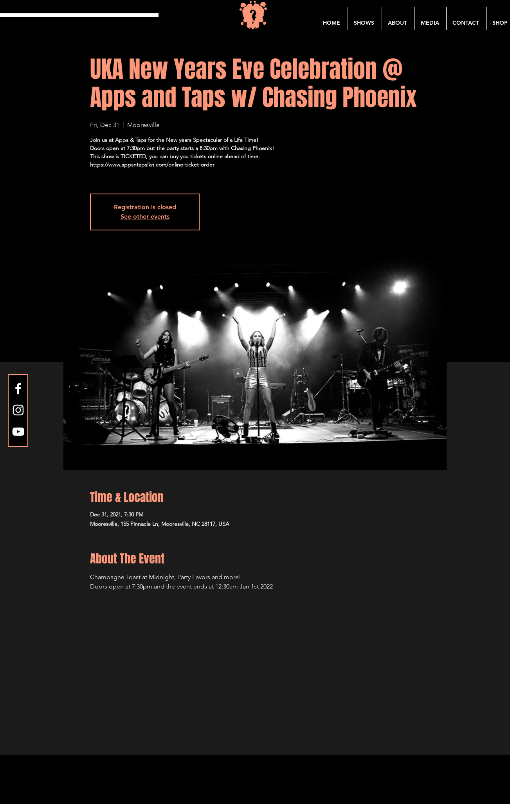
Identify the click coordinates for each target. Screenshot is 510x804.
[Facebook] (18, 388)
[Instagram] (18, 410)
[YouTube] (18, 431)
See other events (145, 216)
